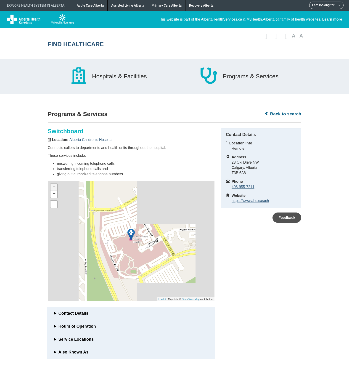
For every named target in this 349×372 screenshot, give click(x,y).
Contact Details (73, 313)
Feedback (286, 218)
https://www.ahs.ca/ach (250, 201)
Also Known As (73, 352)
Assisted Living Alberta (127, 5)
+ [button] (54, 187)
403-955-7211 (243, 187)
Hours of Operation (77, 326)
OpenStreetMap (191, 299)
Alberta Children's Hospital (90, 140)
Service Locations (76, 339)
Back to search (282, 113)
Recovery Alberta (201, 5)
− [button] (54, 194)
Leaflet (162, 299)
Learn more (332, 19)
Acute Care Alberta (90, 5)
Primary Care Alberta (167, 5)
